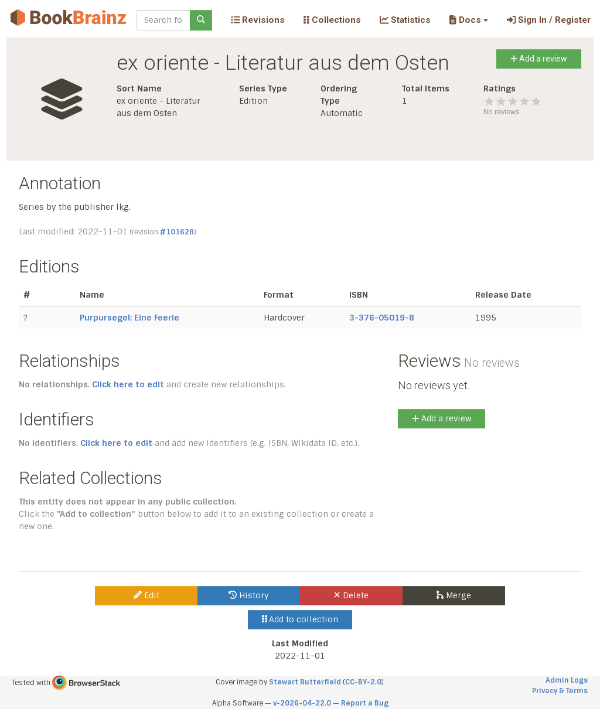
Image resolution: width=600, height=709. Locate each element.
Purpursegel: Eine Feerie (129, 317)
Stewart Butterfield (305, 682)
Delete (351, 595)
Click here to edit (128, 384)
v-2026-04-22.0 (302, 703)
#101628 (177, 232)
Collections (332, 20)
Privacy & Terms (560, 691)
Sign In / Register (549, 20)
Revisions (258, 20)
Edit (146, 595)
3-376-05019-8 (381, 317)
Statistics (405, 20)
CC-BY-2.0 (363, 682)
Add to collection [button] (300, 619)
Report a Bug (364, 703)
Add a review (538, 58)
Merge (454, 595)
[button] (468, 20)
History (249, 595)
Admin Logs (567, 680)
